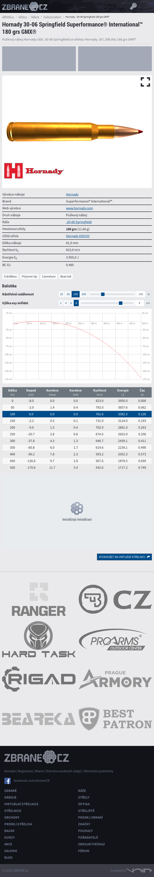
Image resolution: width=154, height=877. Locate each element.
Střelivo (22, 17)
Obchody (11, 817)
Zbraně (10, 790)
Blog (8, 857)
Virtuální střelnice (21, 804)
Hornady (72, 194)
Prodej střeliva (18, 824)
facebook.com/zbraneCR (31, 780)
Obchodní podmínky (98, 771)
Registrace (25, 771)
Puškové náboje (52, 17)
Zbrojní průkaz (91, 844)
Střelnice (12, 810)
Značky (84, 824)
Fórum (83, 851)
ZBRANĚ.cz (8, 17)
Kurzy (9, 837)
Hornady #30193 (77, 236)
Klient (39, 771)
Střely (83, 797)
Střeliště (86, 810)
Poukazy (85, 830)
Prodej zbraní (90, 817)
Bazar (9, 830)
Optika (84, 804)
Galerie (10, 851)
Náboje (35, 17)
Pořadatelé (88, 837)
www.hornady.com (79, 208)
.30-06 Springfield (79, 222)
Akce (8, 844)
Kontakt (10, 771)
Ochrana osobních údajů (63, 771)
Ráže (82, 790)
